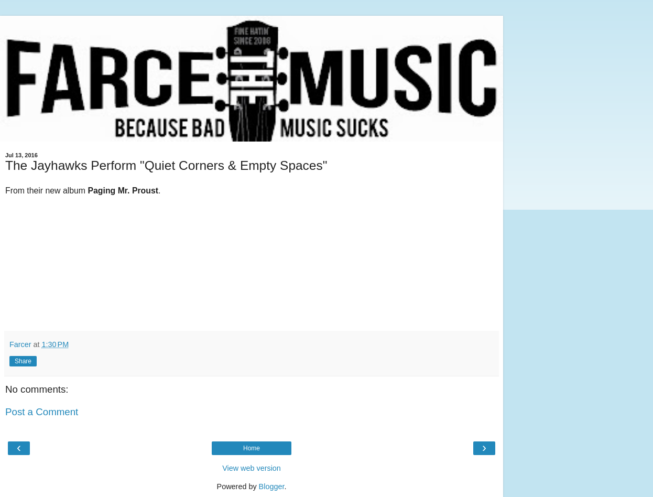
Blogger (272, 486)
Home (251, 448)
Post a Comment (41, 411)
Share (23, 361)
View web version (251, 468)
